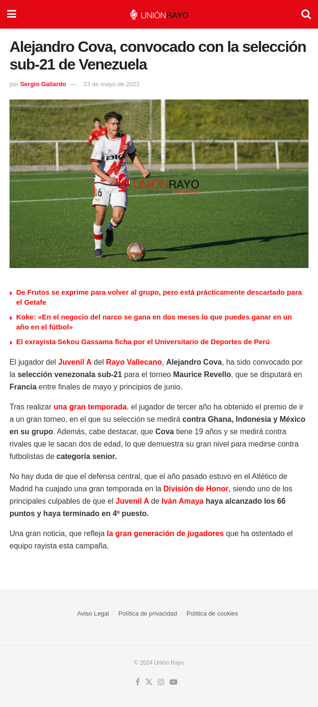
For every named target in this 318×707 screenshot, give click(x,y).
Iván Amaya (182, 501)
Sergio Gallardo (43, 84)
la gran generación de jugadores (166, 533)
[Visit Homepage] (159, 14)
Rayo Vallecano (134, 362)
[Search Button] (306, 14)
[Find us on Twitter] (149, 682)
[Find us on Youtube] (173, 682)
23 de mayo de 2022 (111, 84)
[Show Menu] (11, 14)
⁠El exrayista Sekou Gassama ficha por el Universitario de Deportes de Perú (143, 342)
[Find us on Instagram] (161, 682)
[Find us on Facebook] (137, 682)
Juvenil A (75, 362)
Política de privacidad (147, 613)
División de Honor (196, 489)
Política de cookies (212, 613)
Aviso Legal (93, 613)
